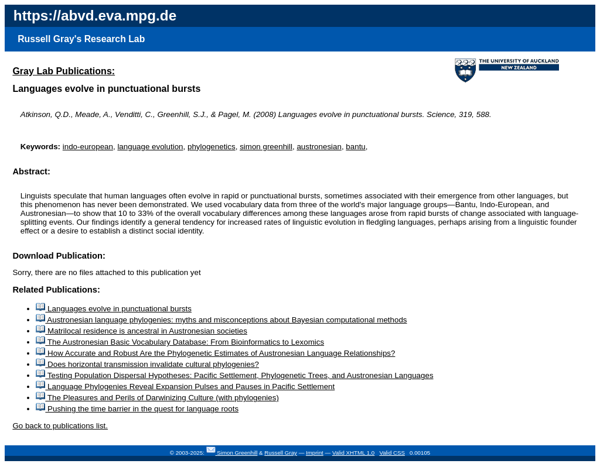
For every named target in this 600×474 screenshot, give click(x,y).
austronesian (319, 146)
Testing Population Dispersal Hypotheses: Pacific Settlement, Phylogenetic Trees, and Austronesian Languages (234, 375)
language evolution (150, 146)
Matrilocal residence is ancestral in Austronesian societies (141, 331)
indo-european (88, 146)
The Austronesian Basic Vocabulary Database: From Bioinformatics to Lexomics (180, 342)
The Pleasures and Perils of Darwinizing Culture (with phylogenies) (157, 397)
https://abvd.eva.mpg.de (94, 15)
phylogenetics (212, 146)
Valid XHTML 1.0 (353, 452)
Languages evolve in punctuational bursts (114, 308)
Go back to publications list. (60, 425)
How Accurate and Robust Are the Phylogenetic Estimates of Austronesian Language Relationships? (215, 353)
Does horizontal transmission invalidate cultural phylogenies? (147, 364)
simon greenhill (266, 146)
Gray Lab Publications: (63, 71)
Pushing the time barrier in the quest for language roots (137, 408)
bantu (355, 146)
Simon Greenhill (237, 452)
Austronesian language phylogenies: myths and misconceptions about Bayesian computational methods (221, 319)
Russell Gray (280, 452)
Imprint (314, 452)
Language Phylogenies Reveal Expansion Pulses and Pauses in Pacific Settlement (185, 386)
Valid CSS (392, 452)
